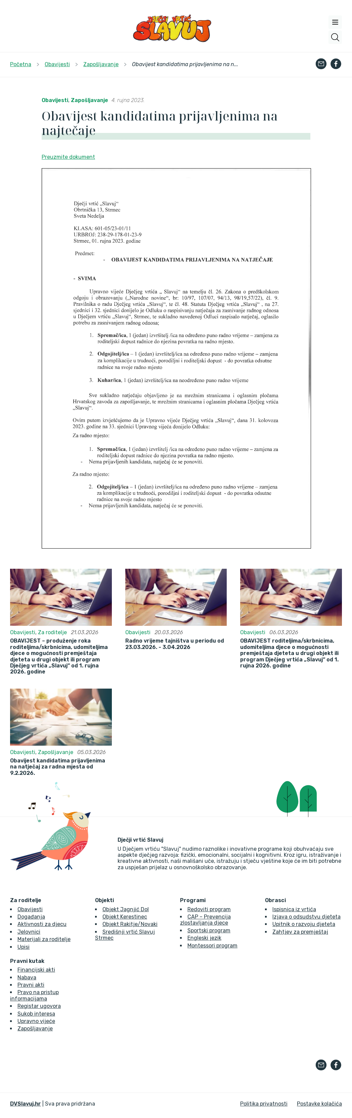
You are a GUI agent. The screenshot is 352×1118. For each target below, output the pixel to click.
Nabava (26, 977)
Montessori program (212, 945)
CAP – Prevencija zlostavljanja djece (205, 920)
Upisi (23, 947)
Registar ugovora (39, 1006)
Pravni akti (30, 985)
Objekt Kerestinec (124, 917)
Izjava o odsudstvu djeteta (306, 917)
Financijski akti (36, 970)
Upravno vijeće (36, 1021)
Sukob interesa (36, 1014)
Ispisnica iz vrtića (294, 909)
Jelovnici (28, 932)
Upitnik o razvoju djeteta (303, 924)
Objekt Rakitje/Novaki (130, 924)
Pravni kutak (27, 961)
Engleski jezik (204, 938)
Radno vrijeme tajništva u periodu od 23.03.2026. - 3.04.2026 (174, 644)
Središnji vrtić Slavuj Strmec (125, 935)
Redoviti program (209, 909)
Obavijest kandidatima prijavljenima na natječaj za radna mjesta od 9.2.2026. (57, 767)
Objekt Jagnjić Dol (125, 909)
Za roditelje (52, 632)
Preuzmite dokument (68, 157)
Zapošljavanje (89, 100)
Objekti (104, 900)
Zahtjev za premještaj (300, 932)
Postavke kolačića (319, 1104)
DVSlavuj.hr (25, 1104)
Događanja (31, 917)
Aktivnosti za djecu (42, 924)
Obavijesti (55, 100)
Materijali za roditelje (44, 939)
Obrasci (275, 900)
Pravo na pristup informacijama (34, 995)
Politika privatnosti (264, 1104)
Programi (193, 900)
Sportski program (208, 930)
